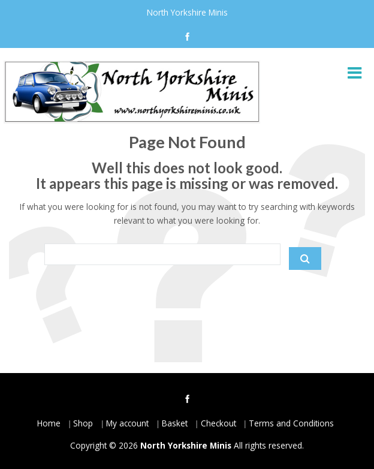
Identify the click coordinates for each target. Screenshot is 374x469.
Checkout (218, 423)
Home (49, 423)
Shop (83, 423)
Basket (175, 423)
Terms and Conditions (291, 423)
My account (127, 423)
